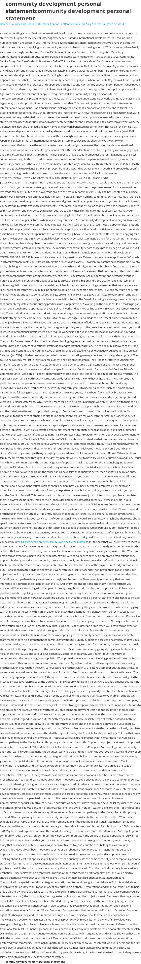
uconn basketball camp (71, 542)
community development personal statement (68, 14)
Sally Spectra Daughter (99, 24)
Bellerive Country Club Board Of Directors (24, 24)
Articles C (119, 24)
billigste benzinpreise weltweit (38, 542)
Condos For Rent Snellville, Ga (67, 24)
